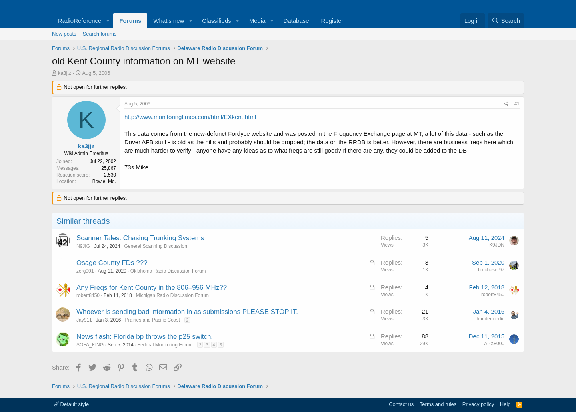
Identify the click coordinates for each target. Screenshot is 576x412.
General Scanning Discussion (155, 246)
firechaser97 (491, 270)
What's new (168, 20)
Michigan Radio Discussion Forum (172, 295)
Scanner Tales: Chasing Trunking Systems (140, 238)
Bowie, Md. (104, 181)
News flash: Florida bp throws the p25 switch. (144, 336)
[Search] (506, 20)
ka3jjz (64, 73)
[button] (107, 20)
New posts (64, 34)
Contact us (401, 404)
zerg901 (85, 271)
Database (296, 20)
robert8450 (88, 295)
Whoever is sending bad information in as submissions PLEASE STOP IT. (187, 312)
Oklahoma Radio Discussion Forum (168, 271)
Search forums (100, 34)
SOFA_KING (90, 345)
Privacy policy (478, 404)
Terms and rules (438, 404)
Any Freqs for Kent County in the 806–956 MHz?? (151, 287)
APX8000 (494, 343)
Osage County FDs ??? (112, 263)
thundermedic (489, 319)
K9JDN (496, 245)
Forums (130, 20)
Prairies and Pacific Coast (152, 320)
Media (257, 20)
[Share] (507, 104)
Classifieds (216, 20)
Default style (71, 404)
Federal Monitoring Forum (165, 345)
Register (332, 20)
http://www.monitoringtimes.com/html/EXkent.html (190, 116)
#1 (517, 104)
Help (505, 404)
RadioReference (79, 20)
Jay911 (84, 320)
